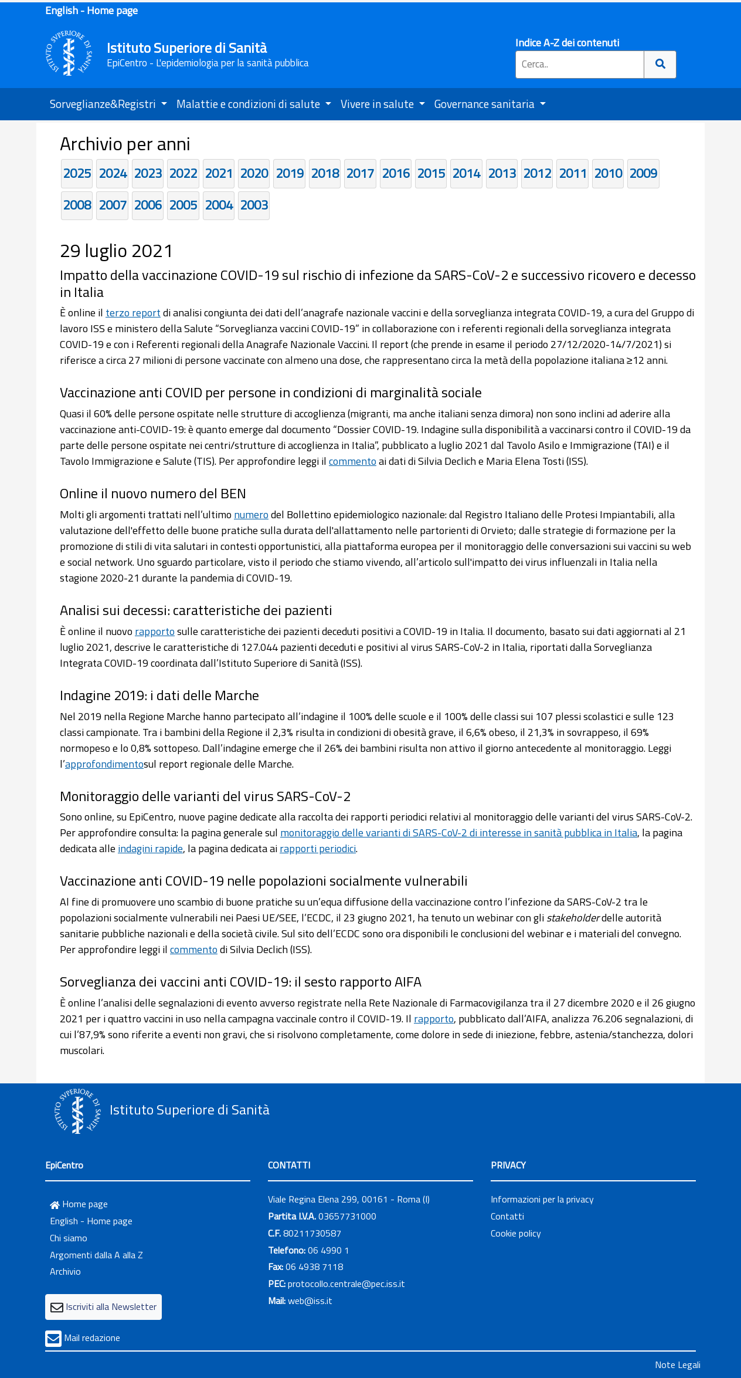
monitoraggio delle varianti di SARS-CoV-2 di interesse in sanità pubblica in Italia (458, 832)
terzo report (133, 312)
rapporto (155, 631)
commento (352, 461)
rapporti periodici (318, 848)
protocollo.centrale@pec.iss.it (346, 1283)
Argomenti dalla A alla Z (96, 1255)
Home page (79, 1204)
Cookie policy (516, 1233)
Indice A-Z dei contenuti (567, 42)
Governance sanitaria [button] (485, 103)
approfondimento (104, 764)
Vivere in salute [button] (378, 103)
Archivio (65, 1271)
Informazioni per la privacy (542, 1199)
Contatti (507, 1216)
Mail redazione (92, 1337)
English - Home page (91, 10)
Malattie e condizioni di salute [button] (249, 103)
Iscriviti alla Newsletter (111, 1306)
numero (251, 514)
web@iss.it (310, 1300)
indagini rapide (150, 848)
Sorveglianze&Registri (104, 103)
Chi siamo (68, 1238)
